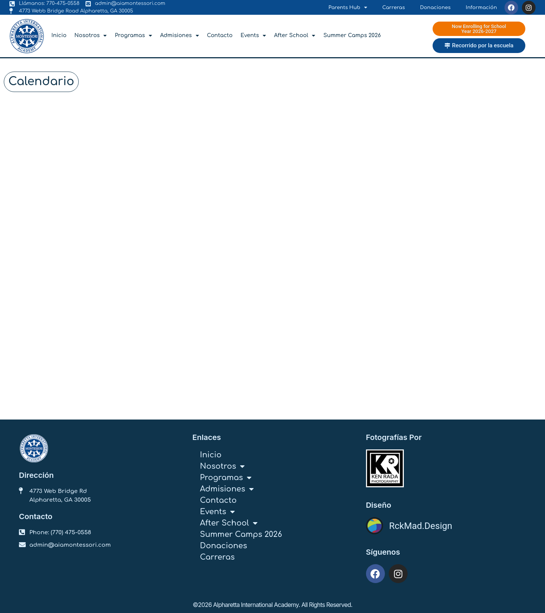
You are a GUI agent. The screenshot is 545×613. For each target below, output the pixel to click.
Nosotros (91, 35)
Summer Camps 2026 (352, 35)
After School (294, 35)
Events (253, 35)
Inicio (59, 35)
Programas (133, 35)
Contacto (220, 35)
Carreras (393, 7)
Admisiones (179, 35)
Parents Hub (348, 7)
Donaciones (435, 7)
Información (481, 7)
